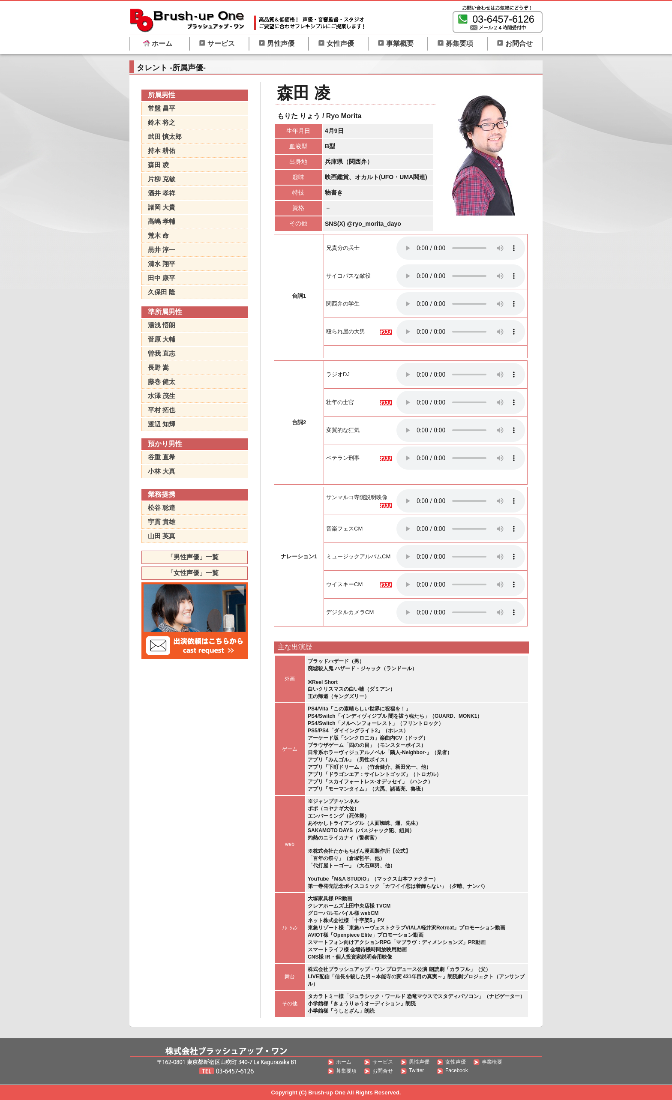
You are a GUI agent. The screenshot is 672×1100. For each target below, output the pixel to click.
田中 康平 (161, 278)
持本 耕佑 (161, 150)
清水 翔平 (161, 263)
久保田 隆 (161, 292)
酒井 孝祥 (161, 193)
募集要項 (455, 43)
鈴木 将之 (161, 122)
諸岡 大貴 (161, 207)
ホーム (157, 43)
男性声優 (276, 43)
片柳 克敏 (161, 179)
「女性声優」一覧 (193, 572)
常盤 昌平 (161, 108)
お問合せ (515, 43)
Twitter (416, 1070)
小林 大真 (161, 471)
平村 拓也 (161, 410)
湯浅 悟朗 (161, 325)
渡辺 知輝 (161, 424)
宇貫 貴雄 (161, 521)
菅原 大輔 (161, 339)
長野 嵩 (158, 367)
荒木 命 (158, 235)
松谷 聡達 (161, 507)
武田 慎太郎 (165, 136)
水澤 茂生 (161, 395)
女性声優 (336, 43)
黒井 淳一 (161, 249)
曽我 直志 (161, 353)
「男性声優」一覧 (193, 556)
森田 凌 (158, 164)
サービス (217, 43)
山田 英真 (161, 536)
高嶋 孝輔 (161, 221)
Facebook (456, 1070)
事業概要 (396, 43)
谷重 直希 (161, 457)
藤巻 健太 (161, 381)
